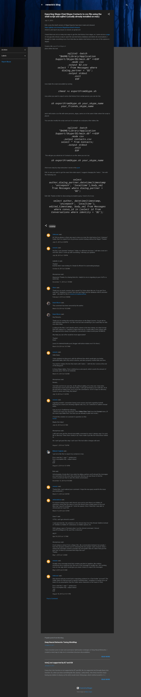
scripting (52, 226)
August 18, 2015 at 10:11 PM (62, 594)
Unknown (55, 234)
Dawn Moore (57, 303)
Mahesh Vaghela (58, 451)
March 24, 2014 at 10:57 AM (61, 346)
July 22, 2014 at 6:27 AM (60, 425)
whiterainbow (57, 500)
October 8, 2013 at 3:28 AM (61, 269)
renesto (55, 248)
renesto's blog (53, 4)
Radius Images (88, 692)
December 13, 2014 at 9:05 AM (62, 481)
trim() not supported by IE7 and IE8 (59, 663)
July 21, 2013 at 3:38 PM (60, 242)
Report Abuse (6, 62)
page (108, 34)
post (78, 168)
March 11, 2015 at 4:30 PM (61, 494)
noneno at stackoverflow (78, 294)
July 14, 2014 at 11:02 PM (61, 394)
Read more (105, 657)
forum (55, 418)
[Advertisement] (121, 39)
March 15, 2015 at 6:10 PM (61, 511)
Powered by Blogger (84, 688)
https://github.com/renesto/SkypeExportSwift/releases (62, 27)
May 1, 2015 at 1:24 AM (60, 555)
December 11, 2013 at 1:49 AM (62, 282)
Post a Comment (52, 598)
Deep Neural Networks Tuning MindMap (61, 642)
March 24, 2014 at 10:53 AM (61, 308)
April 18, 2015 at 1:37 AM (60, 536)
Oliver (54, 287)
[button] (109, 14)
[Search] (127, 5)
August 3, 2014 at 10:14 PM (61, 466)
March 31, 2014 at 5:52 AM (61, 374)
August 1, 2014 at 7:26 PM (61, 445)
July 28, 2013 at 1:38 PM (60, 255)
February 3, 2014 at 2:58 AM (61, 297)
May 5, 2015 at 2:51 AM (60, 570)
